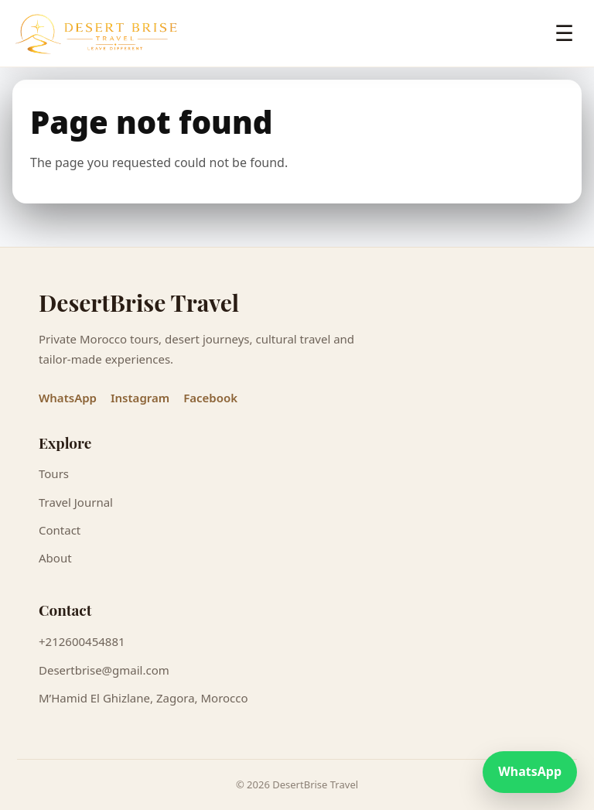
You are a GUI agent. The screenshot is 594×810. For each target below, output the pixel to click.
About (55, 558)
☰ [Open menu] (564, 34)
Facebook (210, 397)
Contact (59, 530)
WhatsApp (68, 397)
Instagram (140, 397)
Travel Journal (76, 502)
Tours (54, 473)
